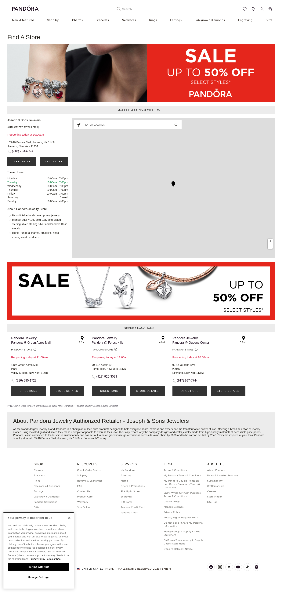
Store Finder (27, 406)
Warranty (82, 502)
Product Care (85, 496)
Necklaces (129, 20)
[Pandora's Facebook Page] (211, 567)
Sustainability (215, 480)
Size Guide (83, 507)
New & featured (23, 20)
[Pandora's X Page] (229, 567)
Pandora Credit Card (132, 507)
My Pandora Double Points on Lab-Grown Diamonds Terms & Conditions (182, 484)
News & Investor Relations (222, 475)
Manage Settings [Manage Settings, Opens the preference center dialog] (38, 577)
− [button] (270, 246)
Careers (211, 491)
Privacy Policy (172, 512)
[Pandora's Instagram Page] (220, 567)
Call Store (54, 161)
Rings (153, 20)
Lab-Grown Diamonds (47, 496)
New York (57, 406)
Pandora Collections (45, 502)
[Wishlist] (245, 9)
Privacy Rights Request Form (181, 517)
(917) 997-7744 (187, 380)
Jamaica (68, 406)
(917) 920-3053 (106, 376)
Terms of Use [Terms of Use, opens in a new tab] (53, 559)
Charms (77, 20)
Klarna (124, 480)
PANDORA (12, 406)
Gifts (269, 20)
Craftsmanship (215, 486)
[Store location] (253, 9)
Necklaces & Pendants (47, 486)
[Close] (69, 518)
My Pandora (128, 470)
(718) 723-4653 (22, 151)
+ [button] (270, 241)
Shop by (53, 20)
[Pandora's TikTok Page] (247, 567)
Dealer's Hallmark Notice (178, 548)
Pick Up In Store (130, 491)
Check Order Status (88, 470)
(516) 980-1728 (26, 380)
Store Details (67, 390)
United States (43, 406)
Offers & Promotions (133, 486)
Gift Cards (126, 502)
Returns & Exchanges (89, 480)
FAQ (79, 486)
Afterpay (126, 475)
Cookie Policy (172, 501)
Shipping (82, 475)
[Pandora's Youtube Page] (238, 567)
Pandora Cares (129, 512)
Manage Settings (173, 506)
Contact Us (83, 491)
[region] (38, 550)
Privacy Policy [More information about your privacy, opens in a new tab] (37, 559)
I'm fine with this (38, 566)
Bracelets (102, 20)
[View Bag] (270, 9)
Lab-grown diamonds (210, 20)
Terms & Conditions (175, 470)
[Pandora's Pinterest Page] (256, 567)
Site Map (212, 502)
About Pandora (216, 470)
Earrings (176, 20)
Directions (21, 161)
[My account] (261, 9)
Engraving (245, 20)
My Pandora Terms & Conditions (182, 475)
